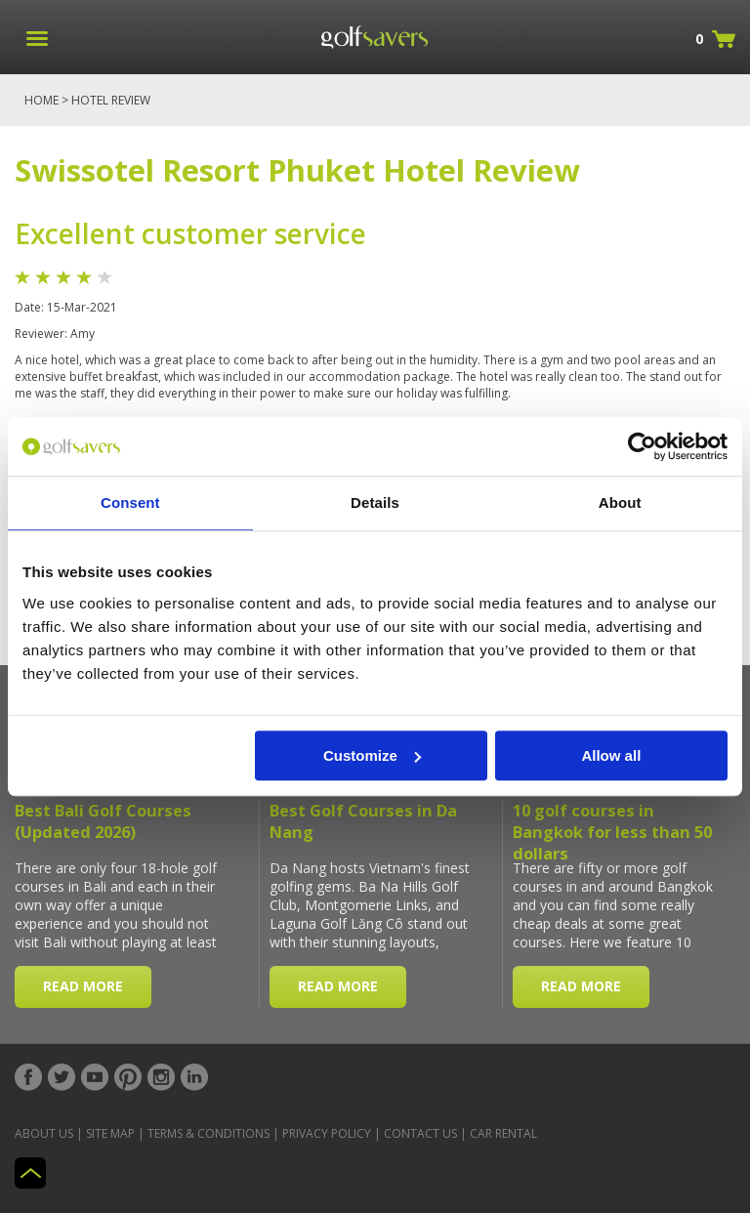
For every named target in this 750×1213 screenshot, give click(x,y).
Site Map (110, 1133)
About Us (44, 1133)
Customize (372, 755)
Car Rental (503, 1133)
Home (41, 100)
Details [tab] (375, 502)
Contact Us (420, 1133)
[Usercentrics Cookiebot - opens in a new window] (642, 446)
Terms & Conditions (208, 1133)
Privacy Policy (326, 1133)
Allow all (611, 755)
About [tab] (620, 502)
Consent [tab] (130, 502)
